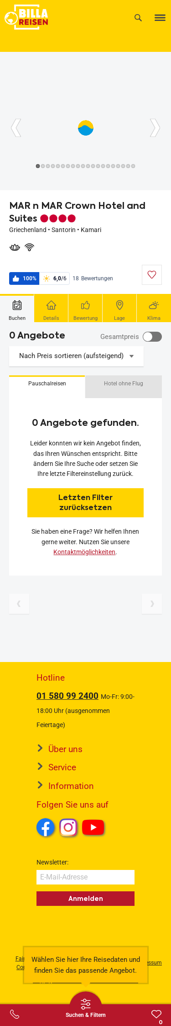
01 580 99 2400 (67, 696)
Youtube (94, 828)
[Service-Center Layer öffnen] (15, 1014)
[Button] (16, 128)
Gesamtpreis (119, 337)
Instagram (68, 827)
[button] (47, 386)
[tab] (17, 308)
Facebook (45, 827)
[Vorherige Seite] (19, 604)
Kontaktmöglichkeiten (84, 552)
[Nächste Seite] (152, 604)
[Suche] (138, 17)
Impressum (148, 963)
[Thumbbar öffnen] (85, 1007)
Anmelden (85, 898)
